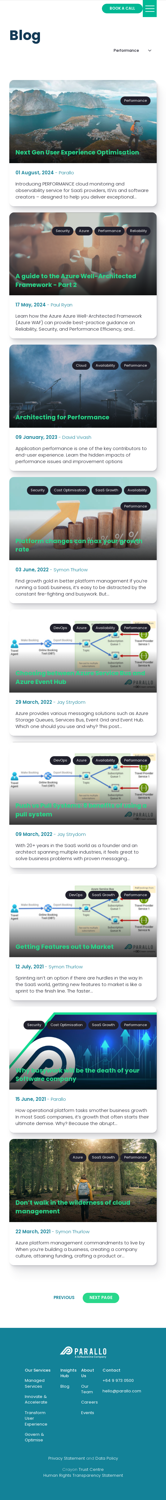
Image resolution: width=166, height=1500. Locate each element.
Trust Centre (91, 1469)
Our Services (37, 1370)
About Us (87, 1373)
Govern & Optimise (34, 1437)
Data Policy (106, 1458)
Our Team (87, 1389)
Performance (135, 100)
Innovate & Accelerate (36, 1399)
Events (87, 1413)
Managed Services (35, 1383)
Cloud (81, 365)
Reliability (138, 230)
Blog (25, 35)
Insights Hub (68, 1373)
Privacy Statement (66, 1458)
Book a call (122, 8)
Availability (105, 365)
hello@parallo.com (122, 1391)
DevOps (60, 627)
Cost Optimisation (70, 490)
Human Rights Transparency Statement (83, 1475)
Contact (111, 1370)
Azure (84, 230)
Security (63, 230)
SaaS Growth (106, 490)
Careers (89, 1402)
